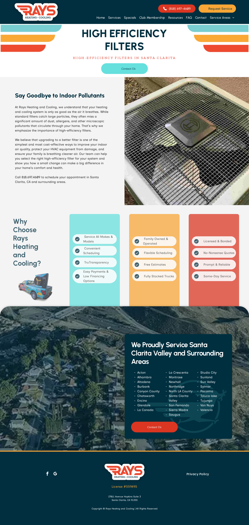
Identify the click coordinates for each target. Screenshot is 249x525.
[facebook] (47, 474)
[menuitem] (101, 17)
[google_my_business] (55, 474)
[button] (114, 17)
